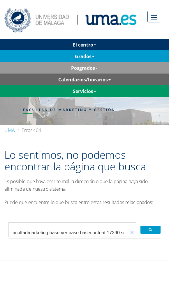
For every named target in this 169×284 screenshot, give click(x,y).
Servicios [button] (84, 91)
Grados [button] (84, 56)
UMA (9, 130)
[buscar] (68, 232)
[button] (131, 233)
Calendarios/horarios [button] (84, 79)
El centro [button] (84, 45)
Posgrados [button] (84, 68)
